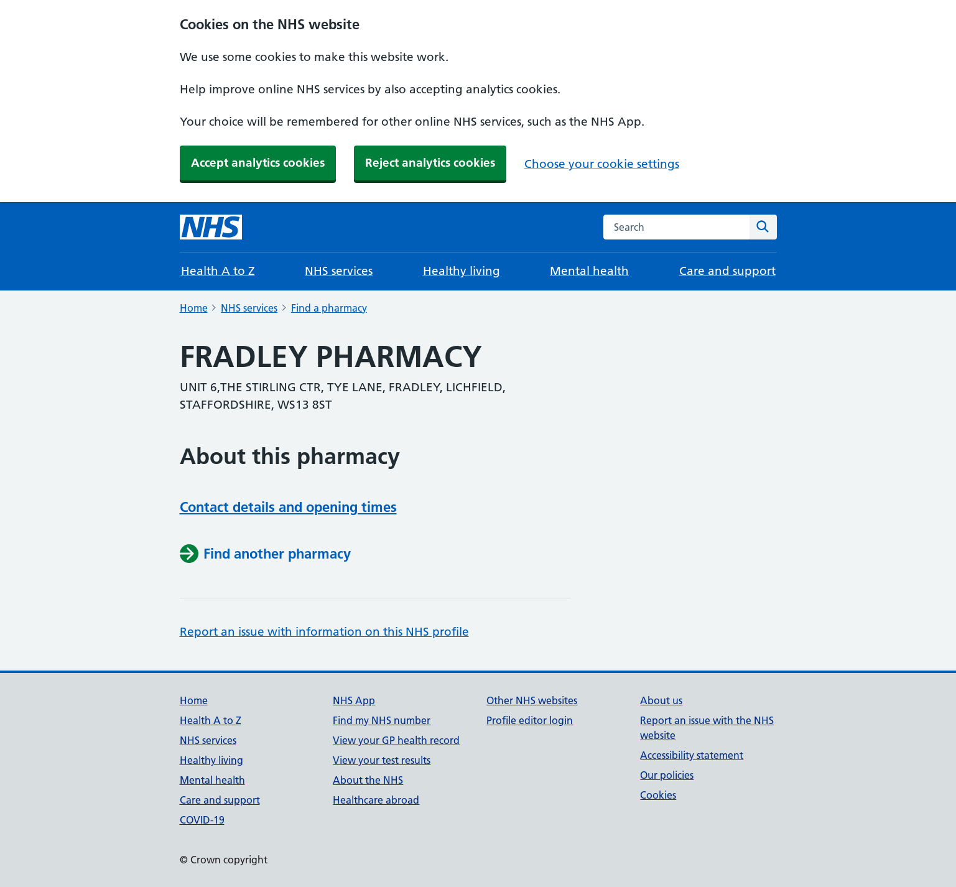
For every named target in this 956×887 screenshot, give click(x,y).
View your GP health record (396, 740)
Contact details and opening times (288, 507)
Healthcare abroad (376, 800)
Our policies (667, 775)
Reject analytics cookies (430, 163)
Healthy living (461, 271)
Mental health (589, 271)
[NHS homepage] (211, 227)
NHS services (339, 271)
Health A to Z (218, 271)
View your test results (381, 760)
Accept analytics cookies (258, 163)
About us (661, 700)
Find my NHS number (381, 720)
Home (194, 308)
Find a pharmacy (329, 308)
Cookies (658, 795)
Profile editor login (529, 720)
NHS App (354, 700)
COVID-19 (202, 820)
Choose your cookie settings (601, 164)
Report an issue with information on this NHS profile (324, 632)
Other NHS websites (531, 700)
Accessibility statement (691, 755)
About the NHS (368, 780)
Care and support (727, 271)
